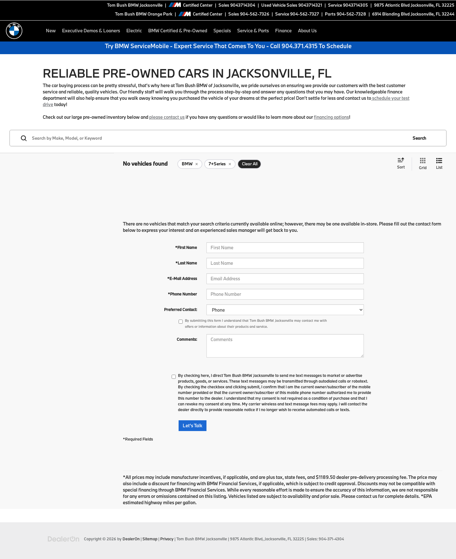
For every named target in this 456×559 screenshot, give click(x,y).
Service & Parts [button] (253, 31)
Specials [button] (222, 31)
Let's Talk (192, 425)
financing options (331, 117)
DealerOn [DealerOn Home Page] (131, 538)
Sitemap (149, 538)
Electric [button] (134, 31)
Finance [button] (283, 31)
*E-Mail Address (182, 278)
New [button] (51, 31)
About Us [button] (307, 31)
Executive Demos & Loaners (91, 31)
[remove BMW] (189, 164)
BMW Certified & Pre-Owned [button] (177, 31)
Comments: (187, 339)
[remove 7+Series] (220, 164)
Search (419, 138)
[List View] (439, 163)
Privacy (167, 538)
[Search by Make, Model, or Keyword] (219, 138)
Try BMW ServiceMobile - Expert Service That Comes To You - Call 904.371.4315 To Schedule (228, 46)
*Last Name (186, 262)
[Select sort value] (403, 163)
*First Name (186, 247)
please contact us (167, 117)
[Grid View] (421, 163)
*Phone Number (182, 293)
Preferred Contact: (180, 309)
